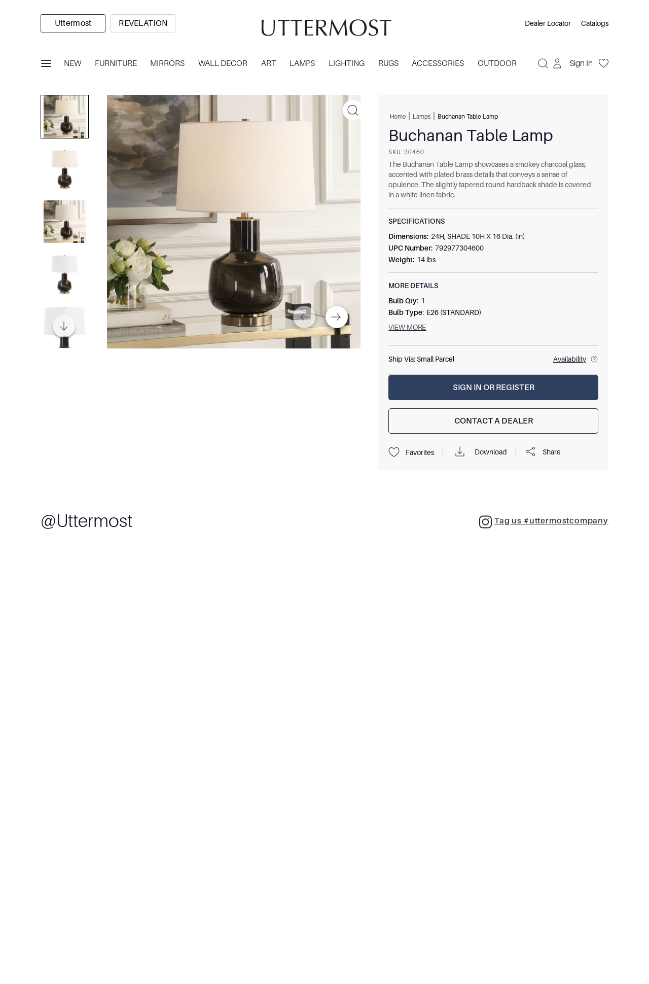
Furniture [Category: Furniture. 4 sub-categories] (116, 63)
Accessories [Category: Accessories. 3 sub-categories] (438, 63)
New (72, 63)
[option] (73, 23)
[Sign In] (573, 63)
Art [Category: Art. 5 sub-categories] (268, 63)
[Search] (543, 63)
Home (398, 116)
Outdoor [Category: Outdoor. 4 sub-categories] (497, 63)
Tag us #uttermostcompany (543, 522)
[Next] (337, 317)
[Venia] (324, 23)
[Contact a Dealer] (493, 421)
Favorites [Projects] (411, 452)
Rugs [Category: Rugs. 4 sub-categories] (388, 63)
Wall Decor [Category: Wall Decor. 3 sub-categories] (222, 63)
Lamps (421, 116)
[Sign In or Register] (493, 387)
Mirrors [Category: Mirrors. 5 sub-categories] (167, 63)
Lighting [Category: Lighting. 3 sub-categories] (347, 63)
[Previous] (304, 317)
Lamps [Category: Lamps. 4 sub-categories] (302, 63)
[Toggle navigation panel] (46, 63)
